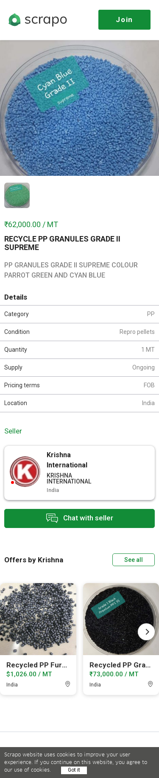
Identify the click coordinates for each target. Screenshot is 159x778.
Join (124, 19)
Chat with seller (79, 518)
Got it (74, 770)
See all (133, 559)
